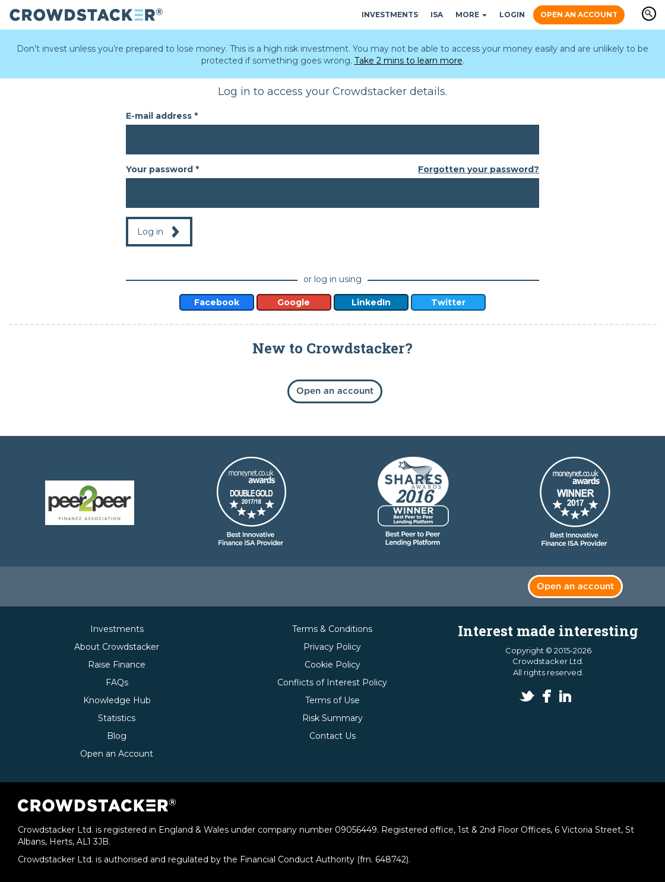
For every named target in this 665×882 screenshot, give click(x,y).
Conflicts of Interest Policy (332, 682)
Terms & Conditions (332, 629)
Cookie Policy (332, 664)
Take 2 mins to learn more (408, 60)
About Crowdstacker (116, 646)
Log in (150, 231)
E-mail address (162, 115)
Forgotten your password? (478, 169)
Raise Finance (116, 664)
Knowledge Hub (117, 700)
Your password (162, 169)
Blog (116, 736)
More (471, 14)
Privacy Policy (332, 646)
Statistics (116, 718)
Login (512, 14)
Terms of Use (332, 700)
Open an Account (579, 14)
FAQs (117, 682)
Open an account (334, 391)
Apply (649, 14)
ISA (436, 14)
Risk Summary (332, 718)
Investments (390, 14)
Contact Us (332, 736)
